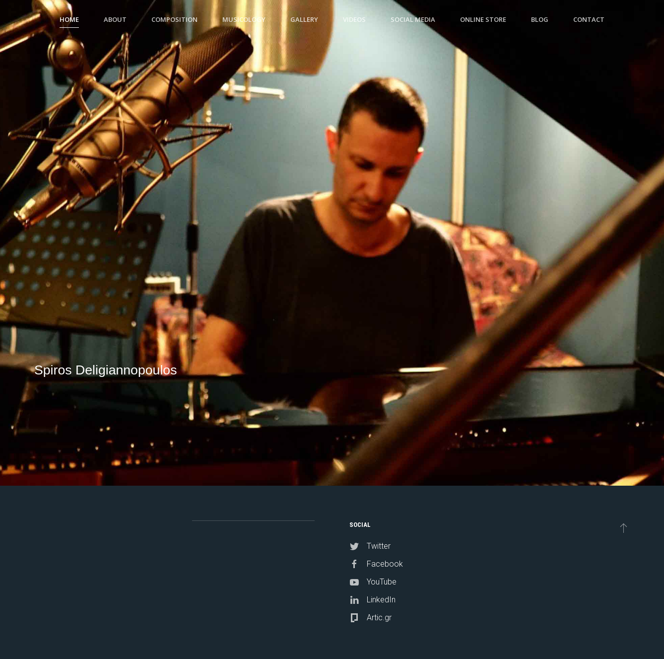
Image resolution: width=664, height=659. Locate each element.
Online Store (483, 19)
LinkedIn (381, 599)
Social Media (413, 19)
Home (69, 19)
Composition (174, 19)
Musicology (244, 19)
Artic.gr (379, 617)
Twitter (379, 546)
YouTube (382, 581)
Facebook (385, 564)
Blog (539, 19)
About (115, 19)
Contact (588, 19)
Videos (354, 19)
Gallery (304, 19)
